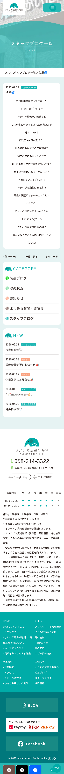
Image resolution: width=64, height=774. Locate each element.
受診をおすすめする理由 (17, 653)
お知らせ (14, 303)
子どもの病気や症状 (45, 632)
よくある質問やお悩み (47, 667)
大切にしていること (13, 626)
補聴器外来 (42, 642)
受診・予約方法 (12, 678)
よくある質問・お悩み (24, 313)
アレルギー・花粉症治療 (48, 626)
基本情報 (7, 661)
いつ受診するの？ (14, 648)
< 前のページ (10, 256)
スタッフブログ (19, 323)
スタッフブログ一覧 (23, 72)
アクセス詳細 (45, 477)
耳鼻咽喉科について (13, 642)
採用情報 (39, 683)
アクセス (9, 672)
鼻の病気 (39, 648)
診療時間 (9, 667)
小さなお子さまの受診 (16, 683)
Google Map (20, 477)
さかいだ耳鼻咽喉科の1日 (18, 637)
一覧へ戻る (31, 256)
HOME (6, 621)
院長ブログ (16, 283)
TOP (6, 72)
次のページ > (53, 256)
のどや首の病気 (43, 653)
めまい (38, 621)
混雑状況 (14, 293)
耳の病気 (39, 637)
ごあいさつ (10, 632)
